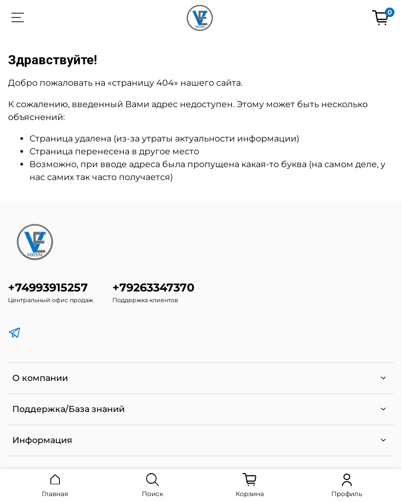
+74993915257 (48, 287)
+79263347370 (153, 287)
